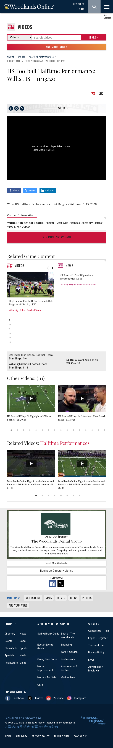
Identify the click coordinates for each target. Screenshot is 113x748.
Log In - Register (97, 638)
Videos (25, 27)
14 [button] (92, 430)
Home (8, 736)
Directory (10, 633)
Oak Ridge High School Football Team (78, 284)
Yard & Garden (69, 652)
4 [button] (10, 333)
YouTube (58, 698)
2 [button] (10, 324)
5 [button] (10, 337)
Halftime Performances (65, 443)
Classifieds (11, 648)
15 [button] (98, 430)
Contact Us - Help (98, 630)
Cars (40, 684)
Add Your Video (56, 47)
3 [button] (9, 329)
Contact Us (81, 736)
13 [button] (86, 430)
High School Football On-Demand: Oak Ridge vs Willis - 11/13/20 (31, 302)
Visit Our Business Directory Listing (79, 223)
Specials (9, 655)
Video (23, 662)
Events (61, 598)
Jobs (23, 641)
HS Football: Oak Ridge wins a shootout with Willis (76, 276)
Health (23, 655)
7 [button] (48, 430)
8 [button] (54, 430)
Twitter (39, 698)
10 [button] (67, 430)
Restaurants (68, 659)
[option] (32, 293)
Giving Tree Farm (47, 659)
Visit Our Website (56, 563)
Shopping (66, 644)
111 (40, 378)
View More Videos (18, 227)
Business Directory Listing (56, 570)
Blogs (73, 598)
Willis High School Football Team (25, 310)
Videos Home (33, 598)
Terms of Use (96, 645)
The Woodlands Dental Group (56, 540)
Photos (86, 598)
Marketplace (68, 677)
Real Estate (11, 662)
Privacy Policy (96, 652)
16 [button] (104, 430)
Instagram (80, 698)
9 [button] (61, 430)
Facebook (18, 698)
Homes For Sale (46, 677)
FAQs (91, 659)
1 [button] (9, 320)
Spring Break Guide (48, 633)
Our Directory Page (57, 237)
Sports (63, 107)
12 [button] (79, 430)
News (69, 265)
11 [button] (73, 430)
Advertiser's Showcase (23, 718)
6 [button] (10, 342)
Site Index (21, 736)
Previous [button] (48, 268)
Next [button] (52, 268)
